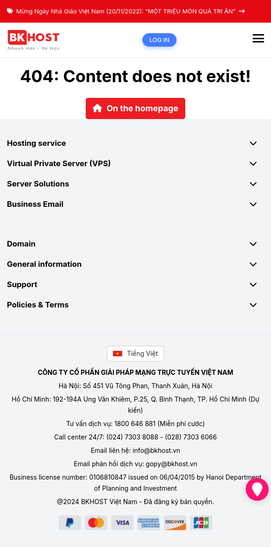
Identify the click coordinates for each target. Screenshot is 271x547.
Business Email (135, 204)
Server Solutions (135, 184)
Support (135, 284)
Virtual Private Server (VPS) (135, 163)
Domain (135, 244)
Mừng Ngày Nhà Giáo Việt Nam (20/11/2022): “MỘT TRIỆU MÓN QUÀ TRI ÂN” (126, 11)
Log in (159, 39)
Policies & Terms (135, 305)
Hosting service (135, 143)
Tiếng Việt (135, 353)
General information (135, 264)
